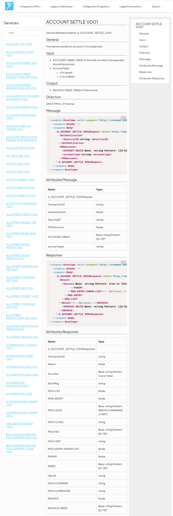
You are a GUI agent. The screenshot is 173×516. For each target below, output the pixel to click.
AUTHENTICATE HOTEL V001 (19, 357)
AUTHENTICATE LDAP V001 (22, 374)
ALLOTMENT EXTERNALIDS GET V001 (22, 267)
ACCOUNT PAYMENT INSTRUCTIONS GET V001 (21, 75)
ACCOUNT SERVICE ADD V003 (21, 116)
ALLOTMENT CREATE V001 (22, 214)
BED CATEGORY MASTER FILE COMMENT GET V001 (21, 436)
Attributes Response (151, 78)
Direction (144, 52)
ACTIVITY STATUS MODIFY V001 (21, 205)
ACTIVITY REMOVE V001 (20, 187)
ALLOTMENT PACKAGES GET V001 (20, 305)
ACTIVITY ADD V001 (18, 163)
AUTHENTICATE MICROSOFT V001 (17, 384)
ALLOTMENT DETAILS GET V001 (21, 224)
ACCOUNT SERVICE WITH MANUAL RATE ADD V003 (21, 138)
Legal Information (131, 6)
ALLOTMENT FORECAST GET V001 (20, 278)
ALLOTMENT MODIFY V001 (22, 296)
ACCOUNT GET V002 (19, 44)
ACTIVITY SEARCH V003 (20, 195)
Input (142, 39)
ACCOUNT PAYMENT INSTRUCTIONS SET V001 (21, 86)
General (144, 33)
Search (156, 6)
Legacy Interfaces (62, 6)
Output (143, 46)
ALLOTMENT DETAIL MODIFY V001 (18, 246)
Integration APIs (30, 6)
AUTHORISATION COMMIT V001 (22, 403)
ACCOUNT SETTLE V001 (20, 147)
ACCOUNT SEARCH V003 (22, 107)
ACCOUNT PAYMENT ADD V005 (21, 64)
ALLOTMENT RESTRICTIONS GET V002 (21, 316)
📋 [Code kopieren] (123, 118)
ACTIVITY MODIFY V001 (20, 179)
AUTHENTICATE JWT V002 (22, 366)
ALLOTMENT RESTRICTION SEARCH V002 (22, 327)
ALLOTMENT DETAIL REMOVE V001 (18, 257)
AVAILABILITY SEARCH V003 (19, 425)
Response (145, 71)
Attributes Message (151, 65)
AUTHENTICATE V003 (19, 393)
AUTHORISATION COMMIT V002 (22, 414)
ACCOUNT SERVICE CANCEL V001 (18, 127)
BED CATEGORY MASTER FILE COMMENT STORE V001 (21, 448)
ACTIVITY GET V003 (18, 171)
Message (144, 59)
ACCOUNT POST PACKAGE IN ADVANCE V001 (22, 97)
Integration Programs (96, 6)
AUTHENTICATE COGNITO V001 (22, 346)
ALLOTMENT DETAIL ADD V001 (21, 235)
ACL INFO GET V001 (18, 155)
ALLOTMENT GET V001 (19, 288)
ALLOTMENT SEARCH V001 (22, 336)
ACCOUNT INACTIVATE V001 (20, 53)
